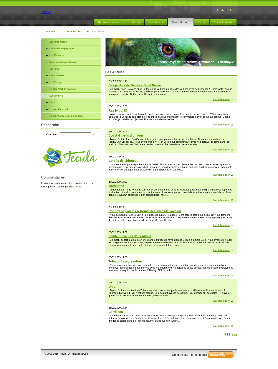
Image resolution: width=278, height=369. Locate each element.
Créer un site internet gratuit (189, 354)
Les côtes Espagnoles (62, 48)
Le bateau (134, 22)
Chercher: (52, 134)
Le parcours (156, 22)
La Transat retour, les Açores (66, 116)
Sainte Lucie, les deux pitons (130, 236)
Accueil (50, 31)
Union (113, 286)
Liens (201, 22)
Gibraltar (55, 68)
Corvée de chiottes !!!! (125, 160)
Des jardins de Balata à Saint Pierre (135, 85)
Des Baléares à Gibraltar (64, 62)
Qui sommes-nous (108, 22)
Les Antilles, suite (60, 109)
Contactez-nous (223, 22)
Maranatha (116, 186)
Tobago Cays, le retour (125, 261)
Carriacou (116, 312)
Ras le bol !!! (118, 110)
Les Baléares (57, 55)
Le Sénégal (56, 82)
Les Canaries (57, 75)
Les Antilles (56, 95)
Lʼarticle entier (221, 99)
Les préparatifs (58, 41)
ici (77, 186)
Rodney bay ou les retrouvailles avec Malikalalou (145, 211)
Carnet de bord (180, 22)
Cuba (53, 102)
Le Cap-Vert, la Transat (63, 89)
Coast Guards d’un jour (126, 135)
